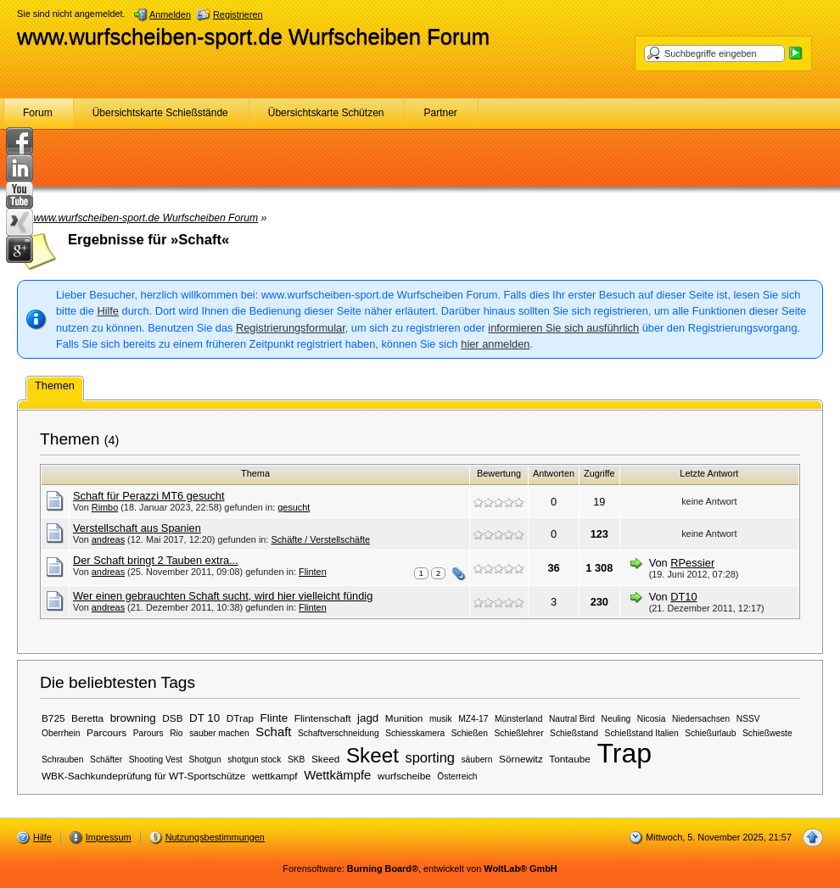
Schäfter (106, 759)
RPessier (692, 562)
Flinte (274, 718)
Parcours (106, 732)
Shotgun (205, 759)
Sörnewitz (521, 758)
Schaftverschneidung (338, 733)
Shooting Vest (155, 759)
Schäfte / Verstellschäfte (320, 539)
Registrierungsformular (290, 327)
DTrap (240, 717)
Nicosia (651, 718)
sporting (429, 757)
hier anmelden (495, 344)
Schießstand (574, 733)
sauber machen (219, 733)
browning (133, 718)
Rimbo (105, 507)
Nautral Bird (572, 718)
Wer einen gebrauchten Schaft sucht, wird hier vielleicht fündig (222, 595)
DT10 (683, 596)
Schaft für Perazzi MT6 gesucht (149, 495)
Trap (624, 753)
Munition (404, 717)
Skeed (325, 758)
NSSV (748, 718)
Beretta (87, 717)
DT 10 (204, 718)
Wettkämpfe (337, 775)
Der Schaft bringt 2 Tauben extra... (155, 560)
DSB (172, 717)
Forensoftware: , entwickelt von (420, 868)
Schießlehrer (519, 733)
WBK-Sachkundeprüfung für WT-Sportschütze (143, 775)
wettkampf (275, 775)
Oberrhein (61, 733)
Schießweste (767, 733)
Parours (148, 733)
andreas (108, 539)
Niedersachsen (701, 718)
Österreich (457, 776)
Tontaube (569, 758)
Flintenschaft (322, 717)
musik (440, 718)
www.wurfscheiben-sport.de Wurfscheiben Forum (253, 36)
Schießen (469, 733)
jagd (367, 718)
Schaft (273, 732)
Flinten (313, 572)
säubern (476, 759)
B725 (53, 717)
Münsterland (518, 718)
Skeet (372, 755)
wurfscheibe (404, 775)
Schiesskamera (415, 733)
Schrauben (63, 759)
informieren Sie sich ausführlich (563, 327)
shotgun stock (254, 759)
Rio (176, 733)
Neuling (616, 718)
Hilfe (108, 310)
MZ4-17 (473, 718)
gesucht (293, 507)
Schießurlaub (710, 733)
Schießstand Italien (642, 733)
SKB (296, 759)
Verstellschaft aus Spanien (137, 528)
